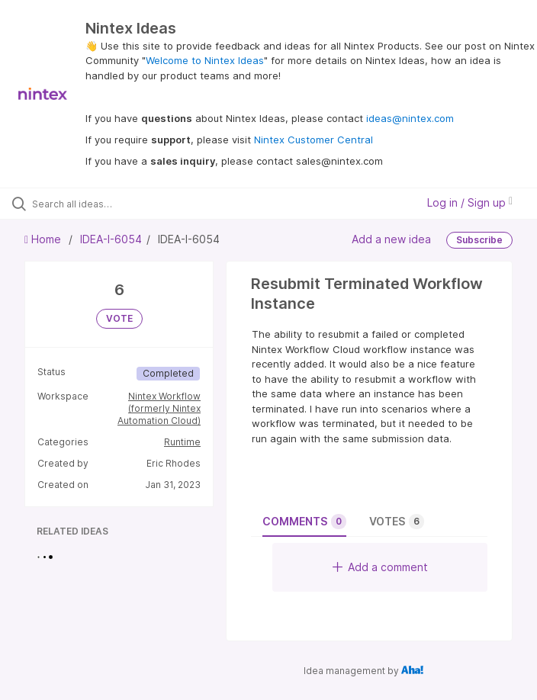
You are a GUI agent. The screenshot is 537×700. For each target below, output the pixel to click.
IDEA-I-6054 (111, 239)
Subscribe (479, 240)
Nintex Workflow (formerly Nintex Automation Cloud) (159, 408)
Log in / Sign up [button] (470, 202)
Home (44, 239)
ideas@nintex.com (410, 118)
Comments (304, 521)
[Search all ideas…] (103, 203)
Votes (396, 521)
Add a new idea (391, 239)
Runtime (182, 442)
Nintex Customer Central (313, 139)
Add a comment (380, 566)
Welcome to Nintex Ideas (205, 60)
